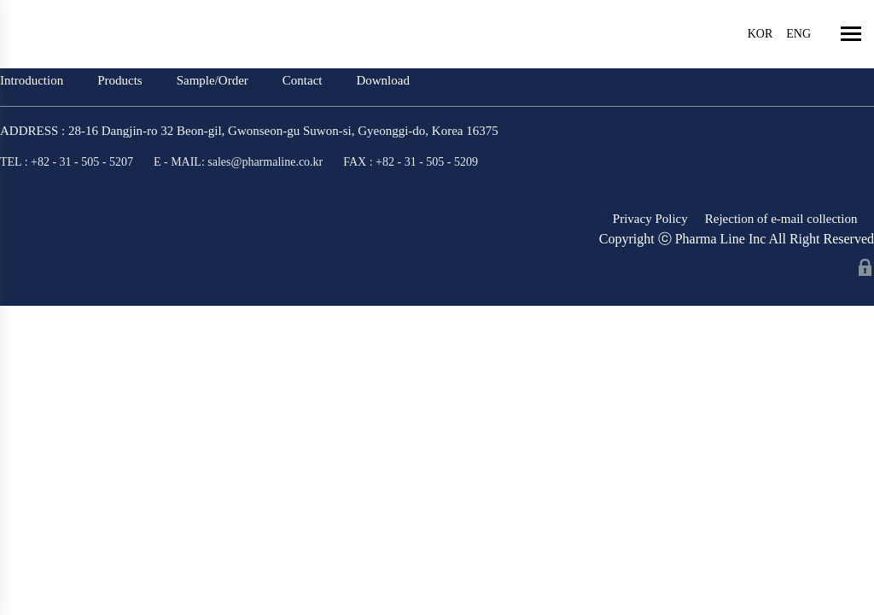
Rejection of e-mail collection (781, 219)
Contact (303, 80)
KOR (760, 33)
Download (383, 80)
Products (120, 80)
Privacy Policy (650, 219)
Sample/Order (212, 80)
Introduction (31, 80)
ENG (798, 33)
